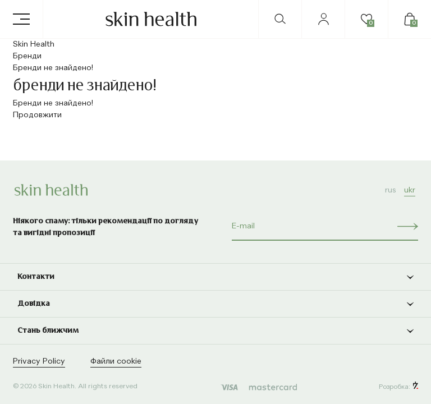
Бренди (27, 56)
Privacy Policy (39, 361)
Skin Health (33, 44)
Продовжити (37, 115)
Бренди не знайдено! (53, 68)
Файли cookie (115, 361)
